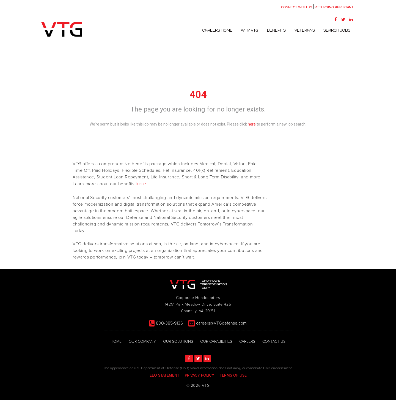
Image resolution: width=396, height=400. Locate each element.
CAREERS (247, 341)
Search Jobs (337, 30)
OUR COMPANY (142, 341)
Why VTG (251, 30)
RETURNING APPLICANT (334, 7)
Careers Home (219, 30)
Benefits (277, 30)
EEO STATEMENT (164, 375)
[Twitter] (343, 19)
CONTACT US (273, 341)
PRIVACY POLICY (199, 375)
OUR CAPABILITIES (216, 341)
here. (141, 184)
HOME (116, 341)
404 (198, 94)
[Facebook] (335, 19)
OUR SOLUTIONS (178, 341)
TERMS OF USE (233, 375)
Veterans (305, 30)
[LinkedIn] (351, 19)
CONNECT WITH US (296, 7)
